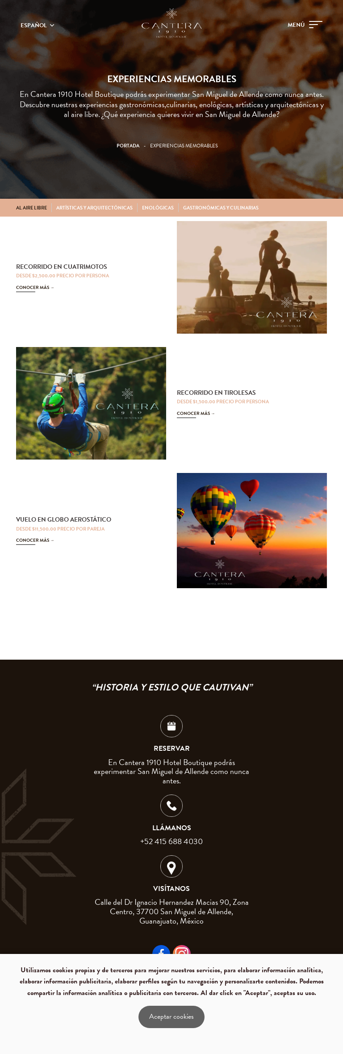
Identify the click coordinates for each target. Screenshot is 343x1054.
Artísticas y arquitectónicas (94, 208)
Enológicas (158, 208)
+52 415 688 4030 (171, 841)
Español (34, 25)
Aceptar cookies (171, 1016)
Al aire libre (31, 208)
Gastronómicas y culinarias (221, 208)
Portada (128, 146)
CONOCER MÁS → (35, 287)
